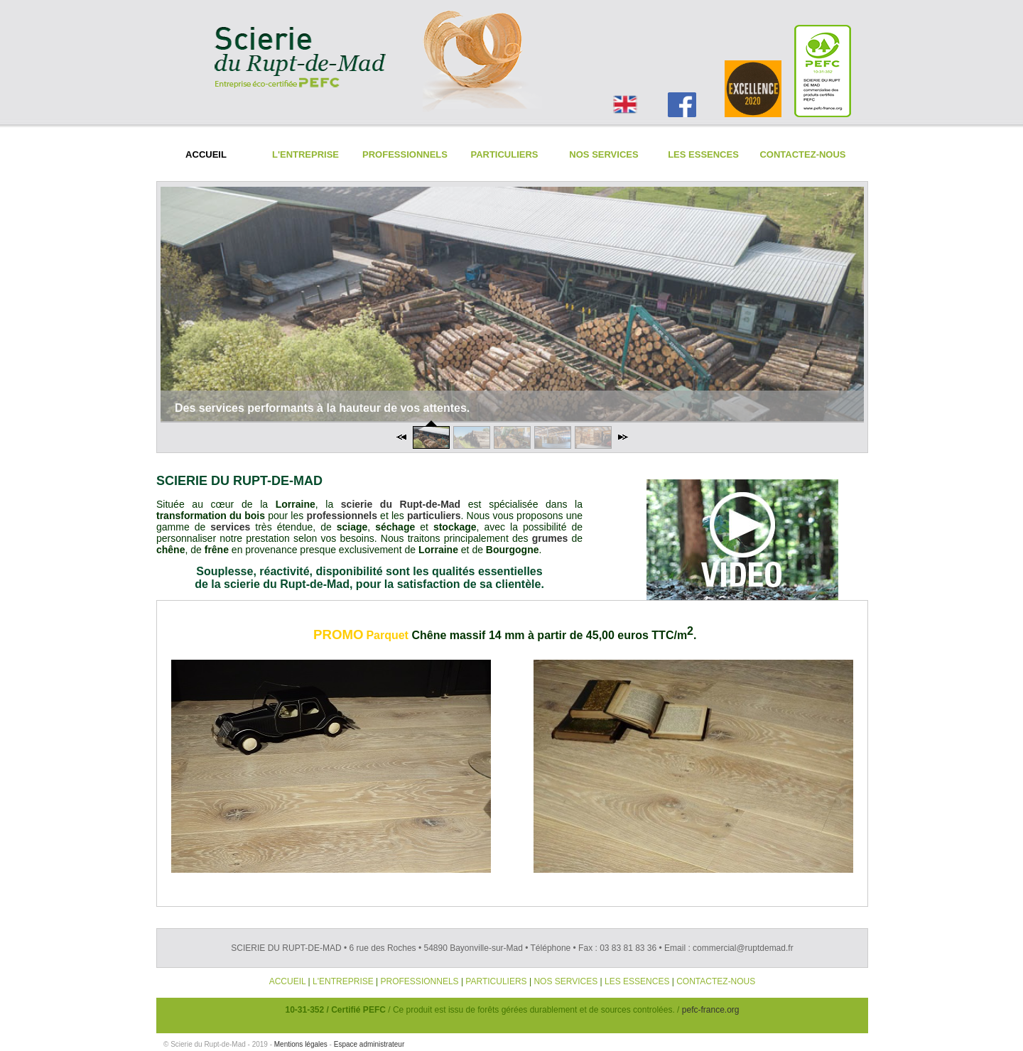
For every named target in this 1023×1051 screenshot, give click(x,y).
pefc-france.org (711, 1010)
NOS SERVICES (565, 981)
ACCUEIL (287, 981)
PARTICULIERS (495, 981)
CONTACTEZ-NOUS (715, 981)
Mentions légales (301, 1044)
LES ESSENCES (637, 981)
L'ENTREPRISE (343, 981)
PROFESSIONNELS (420, 981)
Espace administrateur (369, 1044)
